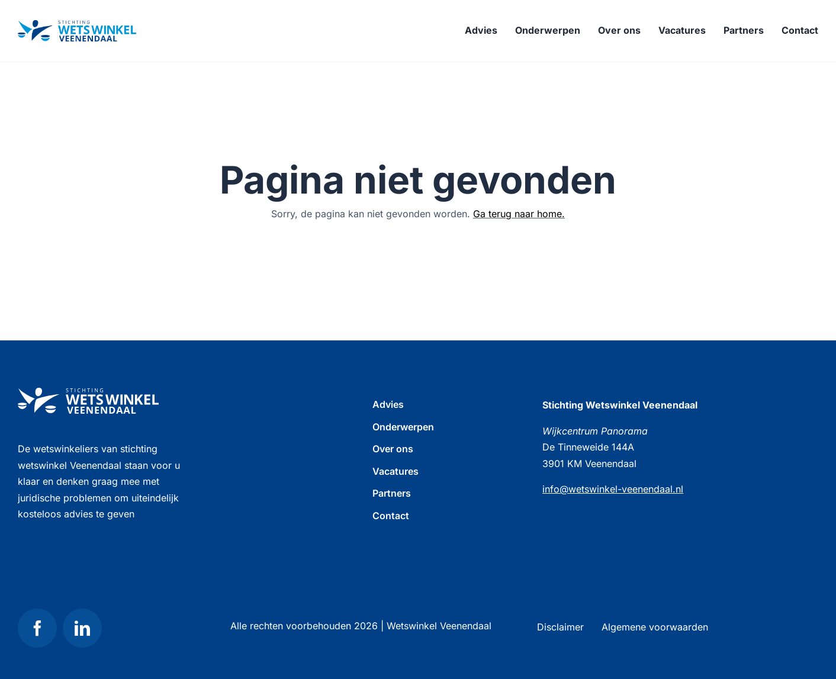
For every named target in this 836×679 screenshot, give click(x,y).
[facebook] (37, 628)
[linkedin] (82, 628)
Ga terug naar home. (519, 214)
